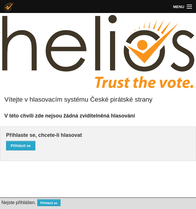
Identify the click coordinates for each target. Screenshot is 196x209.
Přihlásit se (21, 145)
